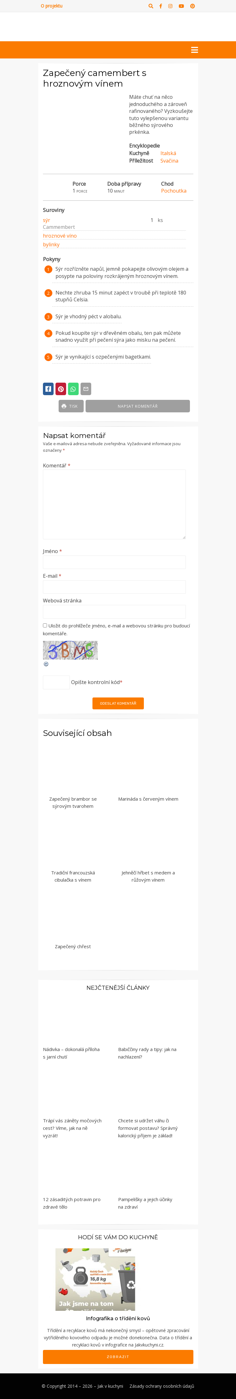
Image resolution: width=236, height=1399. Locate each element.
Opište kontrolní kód (95, 682)
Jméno (52, 551)
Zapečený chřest (73, 946)
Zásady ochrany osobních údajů (161, 1386)
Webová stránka (62, 600)
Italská (168, 153)
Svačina (169, 160)
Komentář (57, 465)
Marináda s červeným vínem (148, 799)
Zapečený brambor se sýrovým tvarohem (73, 802)
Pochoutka (173, 190)
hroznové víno (60, 235)
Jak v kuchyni (110, 1386)
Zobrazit (118, 1357)
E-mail (52, 575)
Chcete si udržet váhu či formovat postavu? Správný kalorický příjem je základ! (148, 1128)
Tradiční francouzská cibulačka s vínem (73, 876)
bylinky (51, 244)
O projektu (51, 6)
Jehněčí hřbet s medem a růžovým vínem (148, 876)
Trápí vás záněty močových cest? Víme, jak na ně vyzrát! (72, 1128)
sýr (46, 220)
